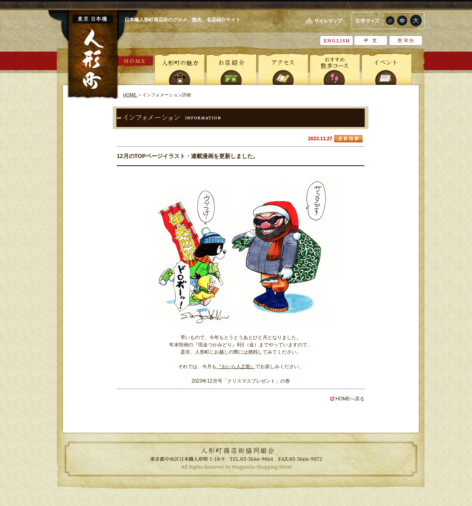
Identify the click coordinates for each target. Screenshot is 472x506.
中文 (371, 40)
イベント (386, 68)
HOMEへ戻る (347, 399)
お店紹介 (231, 68)
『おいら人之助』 (236, 366)
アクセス (283, 68)
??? (405, 40)
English (336, 40)
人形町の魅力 (180, 68)
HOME (135, 61)
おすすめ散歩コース (334, 68)
